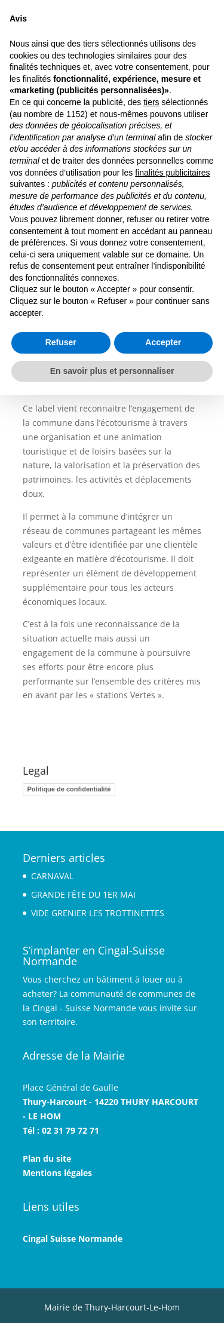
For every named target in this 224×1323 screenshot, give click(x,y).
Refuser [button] (60, 342)
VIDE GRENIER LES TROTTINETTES (97, 913)
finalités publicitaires (172, 172)
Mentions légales (57, 1172)
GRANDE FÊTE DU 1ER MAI (83, 894)
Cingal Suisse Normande (72, 1238)
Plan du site (47, 1158)
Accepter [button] (163, 342)
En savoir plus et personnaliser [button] (112, 371)
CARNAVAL (52, 876)
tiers (151, 102)
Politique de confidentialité (69, 789)
